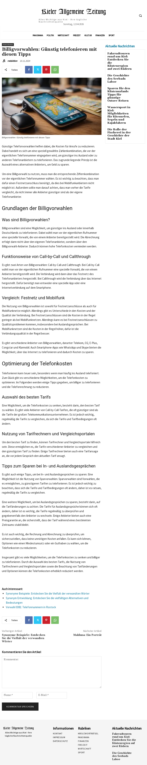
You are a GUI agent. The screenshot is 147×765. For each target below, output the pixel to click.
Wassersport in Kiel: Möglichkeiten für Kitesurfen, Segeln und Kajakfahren (119, 101)
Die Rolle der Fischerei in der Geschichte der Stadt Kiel (116, 116)
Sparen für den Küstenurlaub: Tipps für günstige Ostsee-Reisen (118, 86)
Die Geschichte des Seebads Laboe (118, 71)
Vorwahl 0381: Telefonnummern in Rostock (31, 607)
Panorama (8, 44)
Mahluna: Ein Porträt (87, 635)
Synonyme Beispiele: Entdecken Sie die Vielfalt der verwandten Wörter (48, 593)
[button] (140, 15)
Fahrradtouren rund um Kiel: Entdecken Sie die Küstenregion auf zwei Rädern (123, 737)
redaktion (12, 61)
